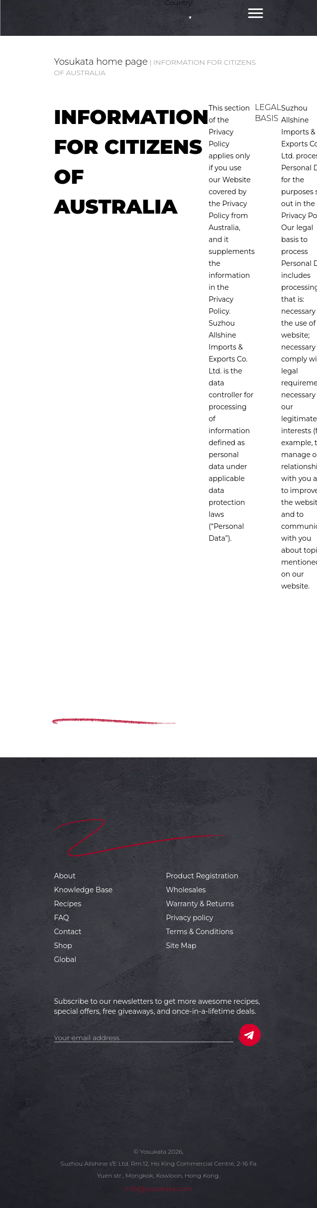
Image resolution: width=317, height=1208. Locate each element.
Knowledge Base (83, 889)
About (65, 875)
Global (65, 959)
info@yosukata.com (158, 1188)
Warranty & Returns (200, 903)
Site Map (181, 945)
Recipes (68, 903)
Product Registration (202, 875)
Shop (63, 945)
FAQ (61, 917)
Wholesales (186, 889)
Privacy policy (189, 917)
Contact (68, 931)
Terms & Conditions (199, 931)
